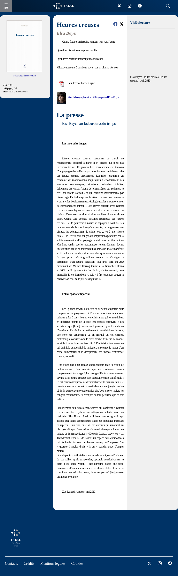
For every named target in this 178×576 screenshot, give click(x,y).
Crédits (29, 563)
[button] (115, 24)
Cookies (77, 563)
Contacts (11, 563)
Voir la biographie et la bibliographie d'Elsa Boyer (93, 97)
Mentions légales (52, 563)
